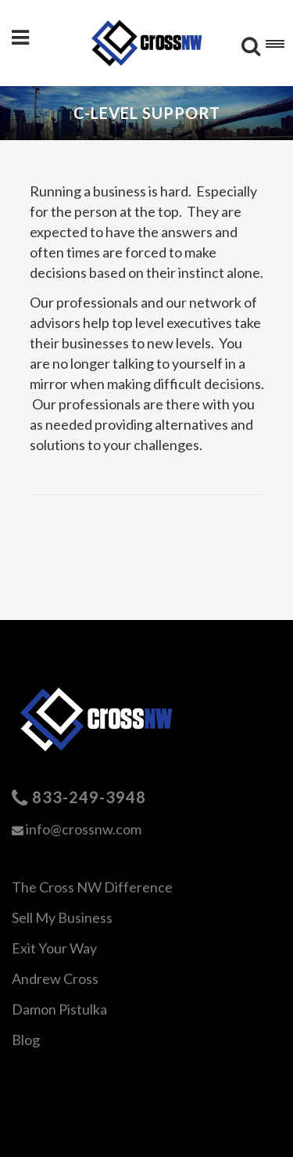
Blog (26, 1039)
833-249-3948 (89, 797)
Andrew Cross (55, 978)
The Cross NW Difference (92, 887)
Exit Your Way (54, 948)
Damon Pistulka (59, 1009)
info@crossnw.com (83, 829)
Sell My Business (62, 917)
